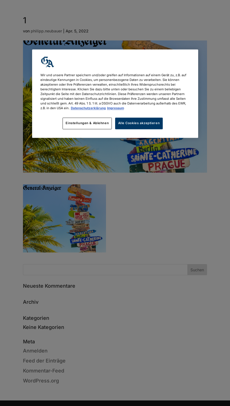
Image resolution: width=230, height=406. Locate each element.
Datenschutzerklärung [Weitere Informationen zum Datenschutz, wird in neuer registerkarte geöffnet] (88, 108)
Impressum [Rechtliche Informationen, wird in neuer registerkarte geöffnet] (115, 108)
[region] (115, 93)
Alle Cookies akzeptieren (139, 123)
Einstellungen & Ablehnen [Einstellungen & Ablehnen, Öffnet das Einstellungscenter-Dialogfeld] (87, 123)
